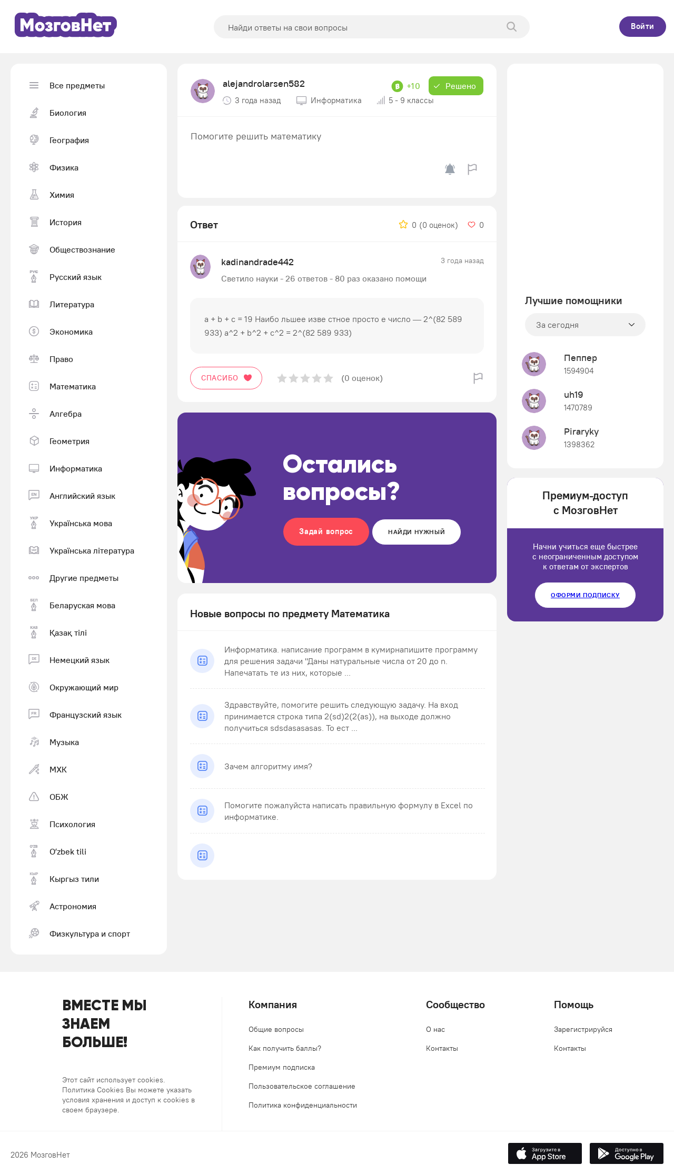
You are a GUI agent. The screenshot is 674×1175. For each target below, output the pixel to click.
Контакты (442, 1048)
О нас (435, 1029)
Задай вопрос (326, 531)
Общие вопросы (276, 1029)
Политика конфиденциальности (303, 1105)
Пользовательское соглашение (302, 1086)
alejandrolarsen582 (264, 83)
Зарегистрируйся (583, 1029)
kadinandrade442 (257, 262)
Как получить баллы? (285, 1048)
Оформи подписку (585, 595)
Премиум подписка (282, 1067)
